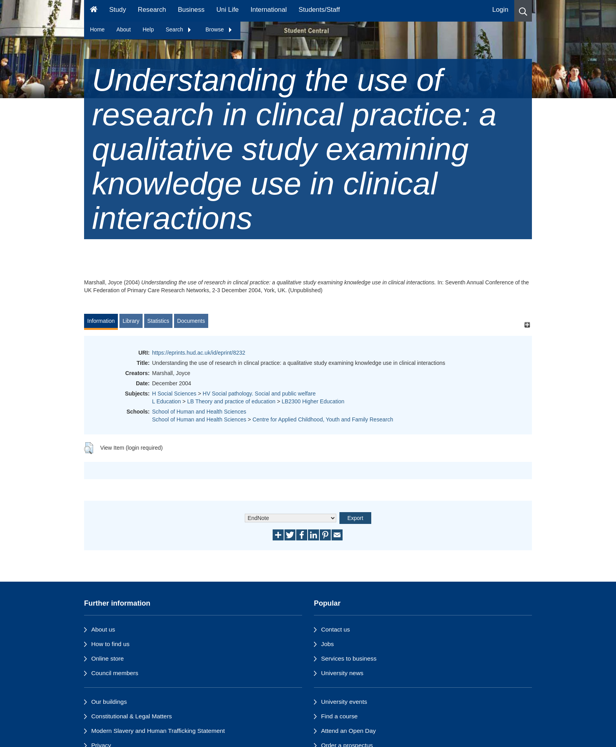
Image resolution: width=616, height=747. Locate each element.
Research (152, 9)
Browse (219, 29)
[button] (523, 11)
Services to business (348, 658)
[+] (527, 325)
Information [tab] (101, 321)
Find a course (339, 716)
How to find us (110, 644)
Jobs (327, 644)
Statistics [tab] (158, 321)
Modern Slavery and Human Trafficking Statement (158, 730)
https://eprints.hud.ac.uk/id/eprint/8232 (198, 353)
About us (103, 629)
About (123, 29)
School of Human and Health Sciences (199, 411)
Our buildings (109, 701)
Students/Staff (319, 9)
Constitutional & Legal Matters (131, 716)
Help (148, 29)
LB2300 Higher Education (313, 401)
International (269, 9)
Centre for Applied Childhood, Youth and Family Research (323, 419)
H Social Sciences (174, 393)
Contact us (335, 629)
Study (117, 9)
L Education (166, 401)
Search (179, 29)
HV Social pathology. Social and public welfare (259, 393)
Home (97, 29)
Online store (107, 658)
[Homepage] (93, 11)
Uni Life (227, 9)
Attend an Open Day (348, 730)
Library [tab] (131, 321)
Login (500, 9)
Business (191, 9)
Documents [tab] (191, 321)
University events (344, 701)
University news (342, 673)
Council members (114, 673)
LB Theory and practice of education (231, 401)
